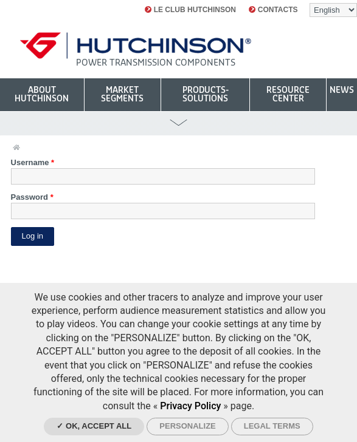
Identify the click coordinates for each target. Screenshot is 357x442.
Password (32, 197)
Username (33, 162)
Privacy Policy (190, 406)
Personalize (187, 425)
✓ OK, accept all (94, 425)
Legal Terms (272, 425)
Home (16, 147)
